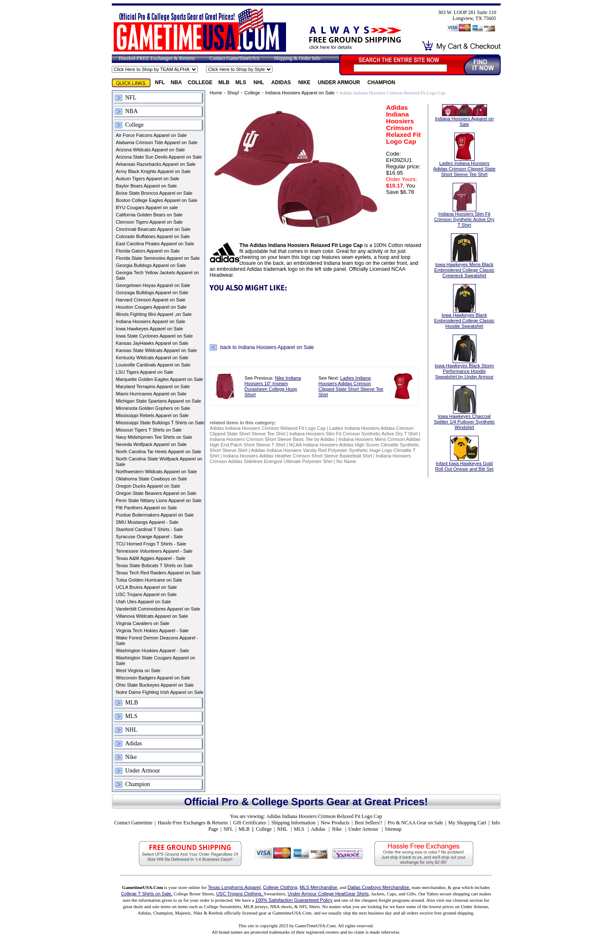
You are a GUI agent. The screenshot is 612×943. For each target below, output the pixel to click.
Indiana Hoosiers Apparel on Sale (150, 321)
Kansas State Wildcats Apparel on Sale (156, 350)
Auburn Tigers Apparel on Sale (147, 178)
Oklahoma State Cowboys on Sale (151, 478)
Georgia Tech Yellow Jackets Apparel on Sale (157, 275)
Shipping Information (294, 823)
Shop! (233, 92)
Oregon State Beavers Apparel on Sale (156, 493)
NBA (176, 82)
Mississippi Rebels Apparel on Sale (152, 415)
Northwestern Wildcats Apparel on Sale (156, 471)
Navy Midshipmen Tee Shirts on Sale (154, 437)
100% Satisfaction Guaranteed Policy (294, 900)
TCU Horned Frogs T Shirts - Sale (151, 543)
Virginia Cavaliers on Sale (143, 623)
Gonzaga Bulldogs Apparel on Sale (152, 292)
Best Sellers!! (368, 823)
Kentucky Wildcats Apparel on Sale (152, 357)
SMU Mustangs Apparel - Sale (147, 522)
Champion (381, 82)
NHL (260, 82)
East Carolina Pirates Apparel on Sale (155, 243)
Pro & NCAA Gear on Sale (415, 823)
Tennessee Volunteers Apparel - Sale (154, 551)
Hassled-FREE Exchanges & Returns (157, 58)
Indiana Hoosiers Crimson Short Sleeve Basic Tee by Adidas (272, 439)
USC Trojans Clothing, (240, 893)
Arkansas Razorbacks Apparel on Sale (156, 164)
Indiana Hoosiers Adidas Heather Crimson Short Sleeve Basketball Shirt (297, 455)
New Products (335, 823)
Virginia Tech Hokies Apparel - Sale (152, 630)
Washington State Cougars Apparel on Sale (156, 660)
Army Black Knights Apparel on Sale (153, 171)
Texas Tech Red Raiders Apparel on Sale (158, 572)
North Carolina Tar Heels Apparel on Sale (158, 451)
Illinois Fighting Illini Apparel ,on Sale (154, 314)
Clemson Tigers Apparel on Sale (149, 221)
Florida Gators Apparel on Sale (148, 250)
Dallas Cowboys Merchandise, (379, 887)
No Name (346, 461)
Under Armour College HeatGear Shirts (328, 893)
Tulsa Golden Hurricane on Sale (149, 579)
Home (216, 92)
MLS (241, 82)
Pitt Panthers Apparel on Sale (146, 507)
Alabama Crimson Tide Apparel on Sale (157, 142)
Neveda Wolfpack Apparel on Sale (151, 444)
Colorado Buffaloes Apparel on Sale (153, 236)
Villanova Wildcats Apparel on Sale (152, 616)
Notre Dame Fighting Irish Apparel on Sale (160, 692)
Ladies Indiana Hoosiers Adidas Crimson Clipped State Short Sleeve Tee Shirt (350, 386)
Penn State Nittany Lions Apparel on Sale (159, 500)
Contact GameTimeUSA (234, 58)
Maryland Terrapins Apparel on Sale (153, 386)
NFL (160, 82)
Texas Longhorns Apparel (234, 887)
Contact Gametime (133, 823)
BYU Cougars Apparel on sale (147, 207)
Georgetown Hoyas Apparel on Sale (153, 285)
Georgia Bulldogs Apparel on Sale (151, 265)
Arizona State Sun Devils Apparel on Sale (159, 156)
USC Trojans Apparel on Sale (146, 594)
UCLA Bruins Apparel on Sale (146, 587)
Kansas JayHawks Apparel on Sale (152, 343)
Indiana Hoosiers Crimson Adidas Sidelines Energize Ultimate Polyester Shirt (310, 458)
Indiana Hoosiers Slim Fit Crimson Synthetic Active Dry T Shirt (353, 433)
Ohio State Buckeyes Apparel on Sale (155, 684)
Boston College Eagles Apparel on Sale (157, 200)
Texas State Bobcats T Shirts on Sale (154, 565)
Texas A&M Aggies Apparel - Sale (150, 558)
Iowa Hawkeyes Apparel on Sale (149, 328)
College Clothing (280, 887)
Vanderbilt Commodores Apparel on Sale (158, 608)
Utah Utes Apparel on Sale (143, 601)
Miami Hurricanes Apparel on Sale (151, 393)
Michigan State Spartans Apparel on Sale (158, 400)
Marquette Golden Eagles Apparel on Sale (159, 379)
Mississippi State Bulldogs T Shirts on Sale (160, 422)
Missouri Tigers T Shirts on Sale (149, 429)
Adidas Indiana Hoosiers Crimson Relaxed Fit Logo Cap (268, 428)
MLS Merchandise (318, 887)
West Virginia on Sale (138, 670)
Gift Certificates (249, 823)
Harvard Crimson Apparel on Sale (151, 299)
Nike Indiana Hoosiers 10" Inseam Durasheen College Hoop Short (272, 386)
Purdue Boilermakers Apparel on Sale (155, 514)
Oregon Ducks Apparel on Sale (148, 486)
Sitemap (393, 829)
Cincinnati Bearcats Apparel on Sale (153, 229)
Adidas (281, 82)
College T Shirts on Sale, (146, 893)
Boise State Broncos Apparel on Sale (154, 193)
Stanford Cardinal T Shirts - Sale (149, 529)
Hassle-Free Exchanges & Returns (193, 823)
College (200, 82)
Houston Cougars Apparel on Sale (151, 307)
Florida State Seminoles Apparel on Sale (158, 258)
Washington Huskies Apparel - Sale (152, 650)
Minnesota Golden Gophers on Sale (153, 408)
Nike (305, 82)
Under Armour (340, 82)
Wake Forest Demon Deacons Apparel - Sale (157, 640)
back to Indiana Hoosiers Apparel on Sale (267, 347)
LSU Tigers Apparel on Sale (144, 372)
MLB (224, 82)
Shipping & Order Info (297, 58)
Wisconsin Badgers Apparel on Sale (153, 677)
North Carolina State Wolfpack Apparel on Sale (159, 461)
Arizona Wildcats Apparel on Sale (150, 149)
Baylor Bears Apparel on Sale (146, 185)
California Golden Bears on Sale (149, 214)
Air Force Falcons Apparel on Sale (151, 135)
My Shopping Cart (467, 823)
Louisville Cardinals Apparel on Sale (153, 364)
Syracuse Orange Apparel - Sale (149, 536)
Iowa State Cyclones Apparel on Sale (154, 335)
